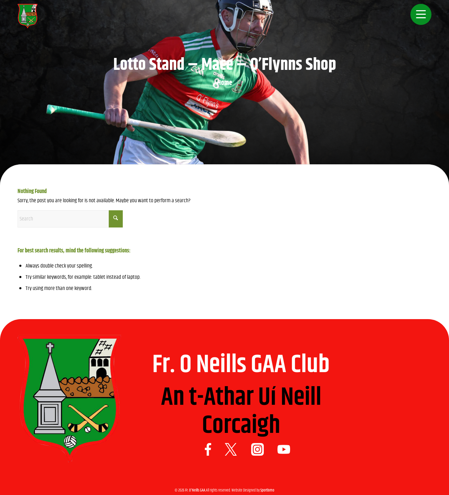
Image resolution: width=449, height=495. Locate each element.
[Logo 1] (28, 19)
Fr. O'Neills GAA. (195, 490)
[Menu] (418, 19)
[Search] (70, 218)
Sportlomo (267, 490)
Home (224, 83)
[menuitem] (418, 19)
